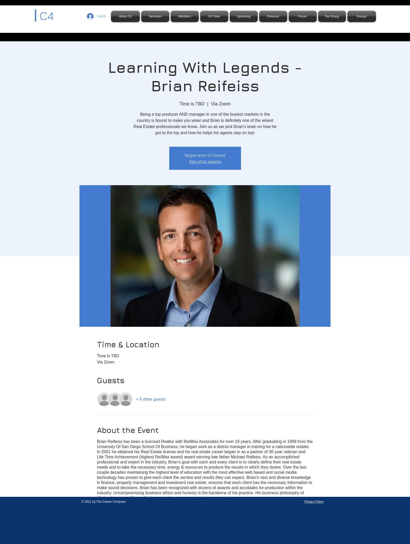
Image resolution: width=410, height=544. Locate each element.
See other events (205, 161)
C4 (46, 16)
